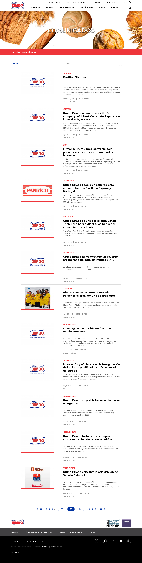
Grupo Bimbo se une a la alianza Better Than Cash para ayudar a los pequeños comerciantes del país (89, 224)
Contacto (15, 541)
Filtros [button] (16, 63)
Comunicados (29, 52)
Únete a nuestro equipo (77, 2)
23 (72, 509)
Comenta (15, 552)
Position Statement (76, 77)
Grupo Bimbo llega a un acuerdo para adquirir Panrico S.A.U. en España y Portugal (88, 188)
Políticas (115, 7)
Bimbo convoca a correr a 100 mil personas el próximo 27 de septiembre (89, 294)
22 (63, 508)
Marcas (49, 7)
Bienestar (67, 73)
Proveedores (54, 2)
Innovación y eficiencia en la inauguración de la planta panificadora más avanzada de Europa (91, 367)
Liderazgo (67, 109)
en (129, 2)
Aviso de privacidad (35, 541)
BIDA (97, 2)
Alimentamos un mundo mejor (39, 532)
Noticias (16, 52)
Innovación (68, 217)
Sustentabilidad (66, 7)
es (124, 2)
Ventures (111, 2)
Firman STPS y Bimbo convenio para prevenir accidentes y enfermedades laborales (88, 152)
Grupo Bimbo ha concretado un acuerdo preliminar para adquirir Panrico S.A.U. (90, 258)
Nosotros (35, 7)
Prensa (102, 7)
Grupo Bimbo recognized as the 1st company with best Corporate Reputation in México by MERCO (91, 116)
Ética (65, 145)
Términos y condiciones (51, 547)
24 (81, 508)
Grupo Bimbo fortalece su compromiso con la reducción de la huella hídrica (89, 438)
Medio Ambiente (69, 324)
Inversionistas (86, 7)
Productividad (69, 181)
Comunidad (67, 288)
